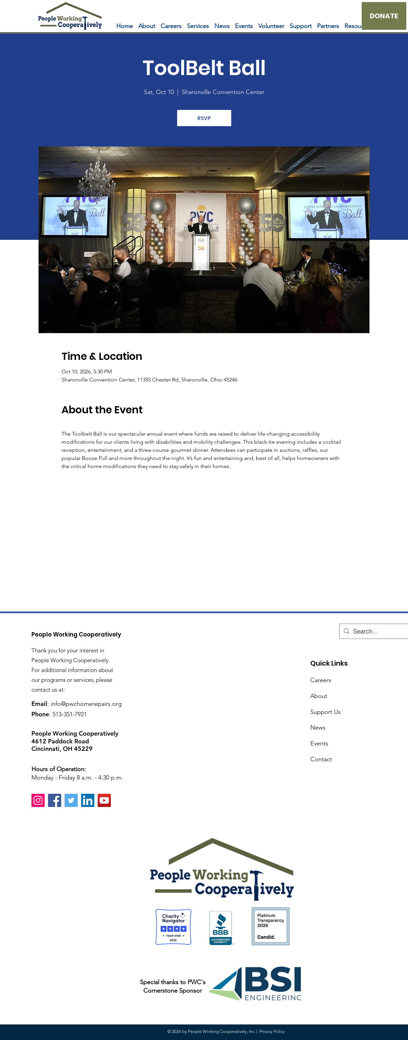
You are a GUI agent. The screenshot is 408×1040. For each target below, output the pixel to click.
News (318, 727)
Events (319, 743)
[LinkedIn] (87, 800)
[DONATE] (384, 16)
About (318, 696)
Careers (320, 680)
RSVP (204, 118)
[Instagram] (38, 800)
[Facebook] (54, 800)
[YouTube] (104, 800)
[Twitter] (71, 800)
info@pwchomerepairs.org (86, 704)
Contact (321, 759)
